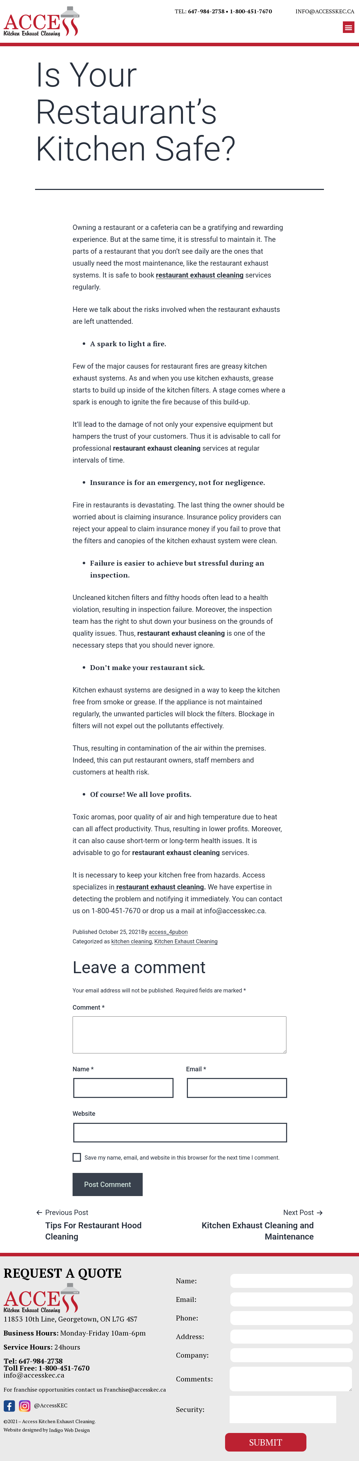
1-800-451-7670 (251, 11)
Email (196, 1069)
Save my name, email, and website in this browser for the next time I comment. (182, 1157)
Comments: (194, 1379)
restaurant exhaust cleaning (200, 275)
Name (83, 1069)
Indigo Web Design (69, 1430)
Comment (88, 1007)
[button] (348, 27)
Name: (186, 1280)
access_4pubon (168, 932)
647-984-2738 (206, 11)
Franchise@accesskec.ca (135, 1389)
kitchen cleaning (131, 941)
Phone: (187, 1318)
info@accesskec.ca (325, 11)
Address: (190, 1336)
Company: (192, 1355)
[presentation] (283, 1409)
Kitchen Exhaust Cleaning (186, 941)
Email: (186, 1299)
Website (84, 1113)
